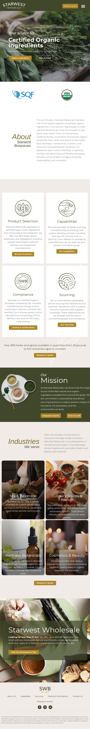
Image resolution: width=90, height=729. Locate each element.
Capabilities (25, 697)
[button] (83, 6)
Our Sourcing (66, 325)
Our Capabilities (67, 252)
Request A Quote (45, 702)
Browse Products (23, 254)
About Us (11, 697)
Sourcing (39, 697)
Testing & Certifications (23, 328)
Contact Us (78, 697)
